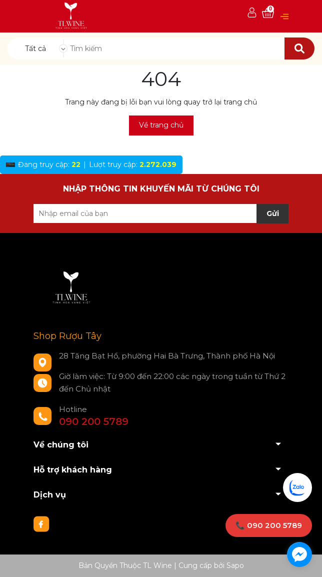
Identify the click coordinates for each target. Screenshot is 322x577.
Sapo (235, 565)
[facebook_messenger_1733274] (299, 554)
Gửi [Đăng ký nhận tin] (272, 213)
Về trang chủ (161, 125)
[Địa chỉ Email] (161, 213)
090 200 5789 (93, 422)
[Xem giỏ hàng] (268, 13)
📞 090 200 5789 (269, 525)
